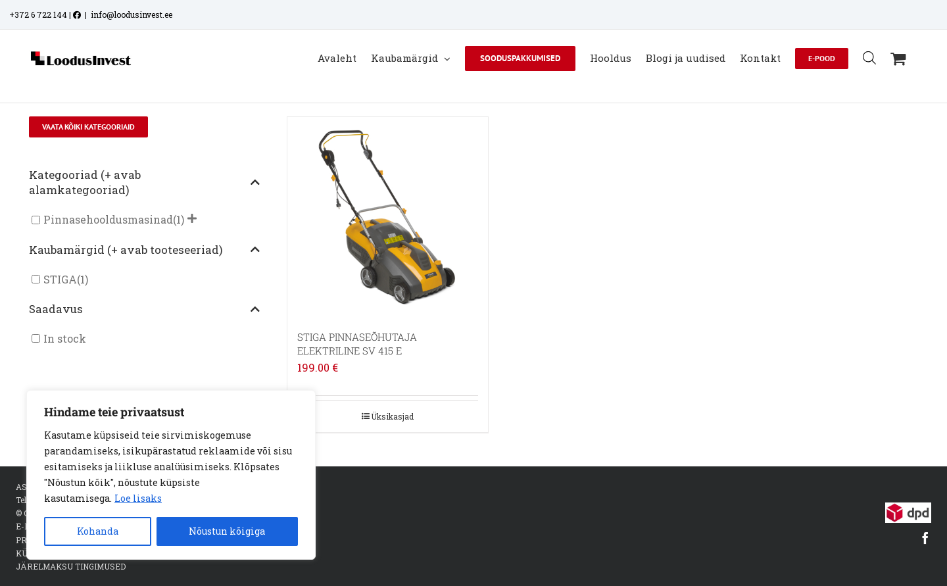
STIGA (60, 265)
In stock (64, 325)
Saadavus (144, 295)
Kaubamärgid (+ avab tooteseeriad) (144, 235)
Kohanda (97, 531)
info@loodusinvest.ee (131, 14)
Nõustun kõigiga (227, 531)
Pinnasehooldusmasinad (108, 206)
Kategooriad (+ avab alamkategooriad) (144, 168)
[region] (171, 475)
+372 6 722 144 (38, 14)
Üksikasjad (392, 402)
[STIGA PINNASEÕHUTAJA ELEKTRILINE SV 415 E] (387, 203)
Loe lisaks (138, 498)
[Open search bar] (869, 57)
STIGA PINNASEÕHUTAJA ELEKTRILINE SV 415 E (357, 330)
